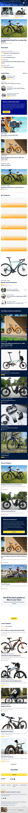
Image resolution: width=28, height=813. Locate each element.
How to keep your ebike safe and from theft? (13, 630)
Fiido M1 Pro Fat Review (19, 15)
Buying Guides (4, 133)
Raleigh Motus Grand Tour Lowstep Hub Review (13, 41)
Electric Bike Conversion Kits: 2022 (9, 135)
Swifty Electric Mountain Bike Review (11, 53)
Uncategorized (17, 51)
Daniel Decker (4, 429)
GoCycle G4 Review (5, 584)
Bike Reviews (3, 38)
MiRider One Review (6, 165)
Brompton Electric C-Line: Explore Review (15, 303)
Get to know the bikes (14, 612)
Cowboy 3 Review (10, 77)
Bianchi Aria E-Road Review (9, 282)
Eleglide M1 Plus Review (11, 94)
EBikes (8, 38)
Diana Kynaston (5, 43)
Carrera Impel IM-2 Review (9, 57)
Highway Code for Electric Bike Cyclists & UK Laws (11, 83)
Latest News (5, 73)
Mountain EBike (10, 51)
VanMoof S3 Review (5, 15)
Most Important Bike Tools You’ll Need (9, 427)
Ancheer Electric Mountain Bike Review (11, 681)
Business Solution (9, 626)
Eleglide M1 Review (6, 706)
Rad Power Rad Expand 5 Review (13, 290)
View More (25, 73)
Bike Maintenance (4, 59)
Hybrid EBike (9, 55)
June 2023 (14, 770)
